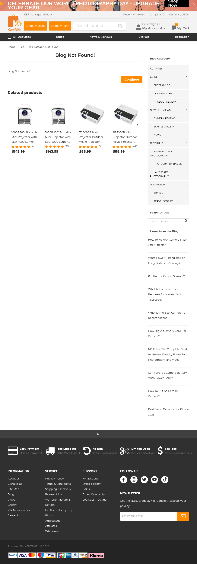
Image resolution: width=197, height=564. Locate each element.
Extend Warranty (94, 494)
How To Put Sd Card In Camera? (163, 394)
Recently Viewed (134, 14)
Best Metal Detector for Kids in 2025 (168, 412)
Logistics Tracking (95, 499)
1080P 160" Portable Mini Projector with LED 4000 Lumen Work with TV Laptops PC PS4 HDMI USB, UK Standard (24, 137)
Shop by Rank (60, 26)
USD (179, 15)
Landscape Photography (159, 174)
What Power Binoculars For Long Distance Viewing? (166, 261)
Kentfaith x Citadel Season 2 (166, 276)
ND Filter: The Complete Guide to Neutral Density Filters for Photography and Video (168, 354)
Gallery (12, 505)
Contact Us (15, 484)
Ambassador (53, 521)
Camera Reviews (164, 118)
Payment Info (54, 494)
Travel (158, 193)
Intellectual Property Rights (58, 513)
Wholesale (52, 531)
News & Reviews (101, 37)
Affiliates (51, 526)
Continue (132, 79)
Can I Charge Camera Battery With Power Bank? (167, 376)
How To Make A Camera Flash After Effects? (167, 242)
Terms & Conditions (58, 484)
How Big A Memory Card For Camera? (167, 334)
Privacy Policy (54, 478)
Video (11, 499)
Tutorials (143, 37)
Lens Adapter (163, 93)
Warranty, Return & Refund (57, 502)
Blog (21, 47)
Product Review (165, 102)
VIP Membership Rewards (19, 513)
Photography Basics (168, 164)
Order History (92, 484)
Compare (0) (157, 14)
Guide (60, 37)
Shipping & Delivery (58, 489)
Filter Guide (162, 85)
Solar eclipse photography (161, 153)
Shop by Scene (35, 26)
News (157, 135)
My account (90, 478)
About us (14, 478)
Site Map (13, 489)
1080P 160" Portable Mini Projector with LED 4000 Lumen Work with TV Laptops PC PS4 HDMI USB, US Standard (58, 137)
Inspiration (181, 37)
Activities (24, 37)
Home (11, 47)
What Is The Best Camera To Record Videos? (166, 315)
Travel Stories (163, 201)
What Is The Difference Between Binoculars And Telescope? (164, 294)
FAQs (86, 489)
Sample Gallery (164, 127)
